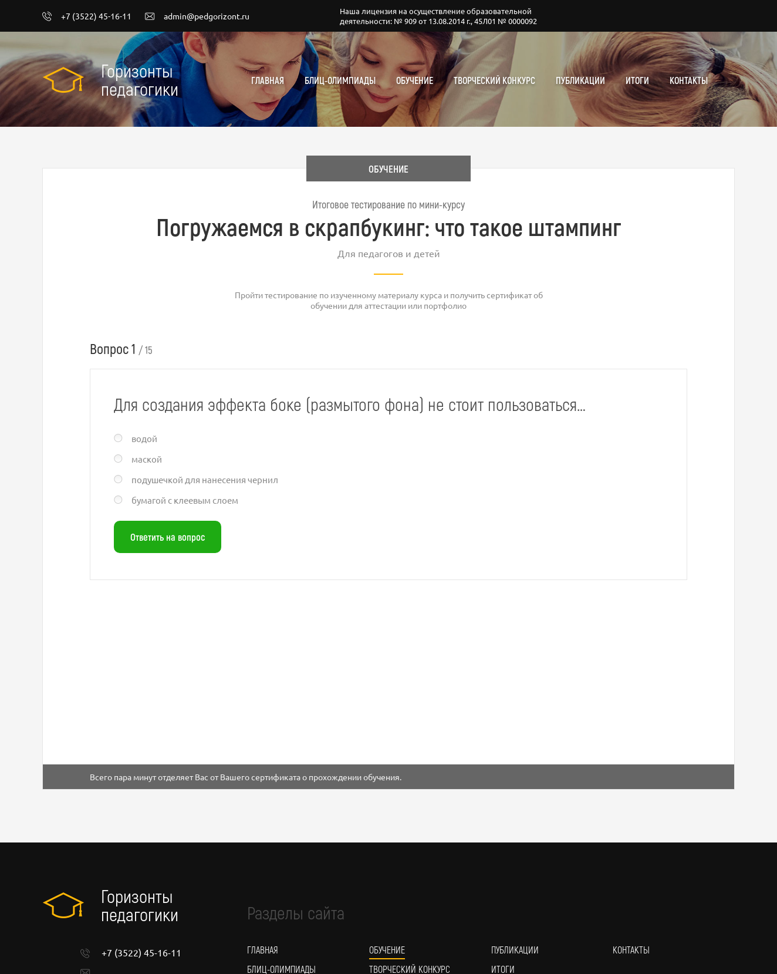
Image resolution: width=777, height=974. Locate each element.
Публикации (580, 80)
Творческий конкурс (494, 80)
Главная (267, 80)
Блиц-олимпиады (340, 80)
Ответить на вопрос (167, 536)
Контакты (689, 80)
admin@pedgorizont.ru (197, 16)
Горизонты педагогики (139, 79)
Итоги (637, 80)
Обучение (414, 80)
